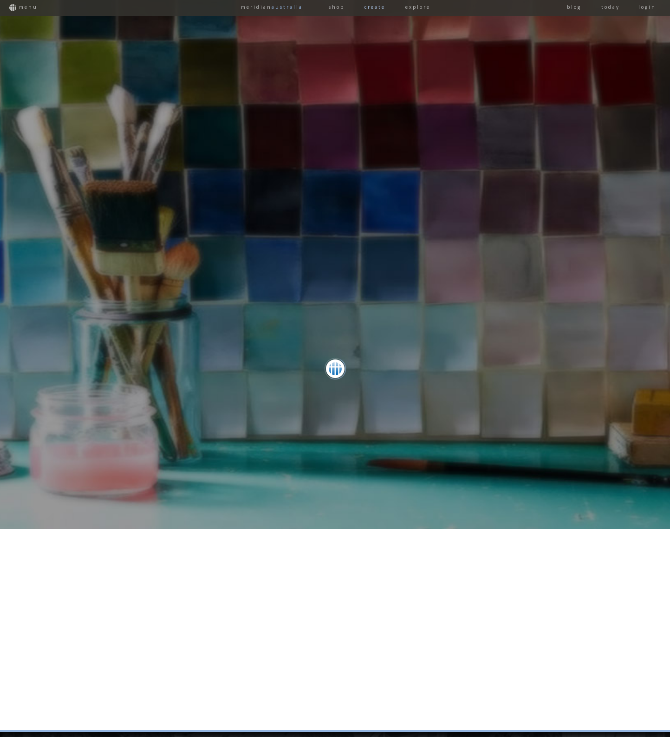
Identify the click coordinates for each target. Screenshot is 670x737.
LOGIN (647, 7)
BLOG (574, 7)
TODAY (610, 7)
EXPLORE (417, 7)
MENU (23, 7)
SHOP (337, 7)
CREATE (374, 7)
